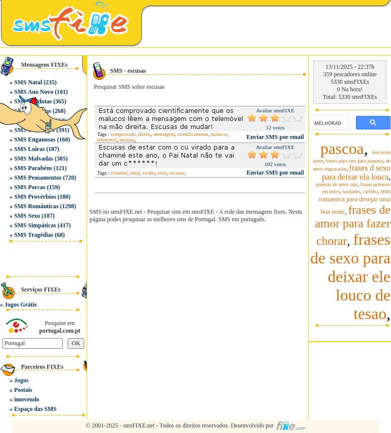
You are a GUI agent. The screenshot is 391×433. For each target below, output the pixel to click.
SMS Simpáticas (35, 225)
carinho (370, 191)
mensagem (164, 134)
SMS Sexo (27, 215)
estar (162, 173)
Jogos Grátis (21, 304)
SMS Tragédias (33, 234)
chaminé (119, 173)
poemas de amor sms (337, 184)
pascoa (342, 148)
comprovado (123, 134)
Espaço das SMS (35, 408)
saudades (351, 191)
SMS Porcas (29, 187)
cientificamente (193, 134)
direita (144, 134)
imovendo (26, 399)
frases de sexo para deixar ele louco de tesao (350, 276)
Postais (23, 389)
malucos (219, 134)
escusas (126, 139)
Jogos (21, 380)
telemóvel (107, 139)
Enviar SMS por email (275, 136)
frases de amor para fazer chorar (352, 225)
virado (148, 173)
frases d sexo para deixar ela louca (356, 172)
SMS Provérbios (35, 196)
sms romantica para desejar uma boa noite (354, 201)
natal (134, 173)
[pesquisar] (328, 122)
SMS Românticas (36, 206)
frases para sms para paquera (354, 161)
